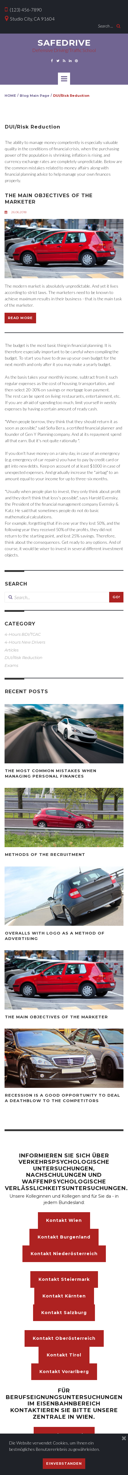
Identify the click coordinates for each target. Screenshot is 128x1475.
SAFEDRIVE (64, 43)
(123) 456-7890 (23, 9)
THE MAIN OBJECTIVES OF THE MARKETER (56, 1016)
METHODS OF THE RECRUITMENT (45, 854)
